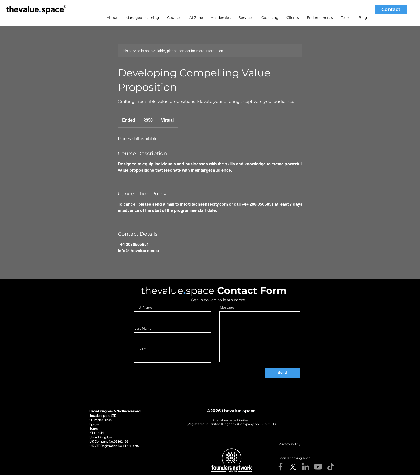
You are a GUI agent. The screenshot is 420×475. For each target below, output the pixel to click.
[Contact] (391, 9)
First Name (143, 307)
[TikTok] (331, 467)
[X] (293, 467)
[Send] (282, 373)
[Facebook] (280, 467)
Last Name (143, 328)
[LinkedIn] (306, 467)
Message (227, 307)
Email (139, 349)
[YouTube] (318, 467)
